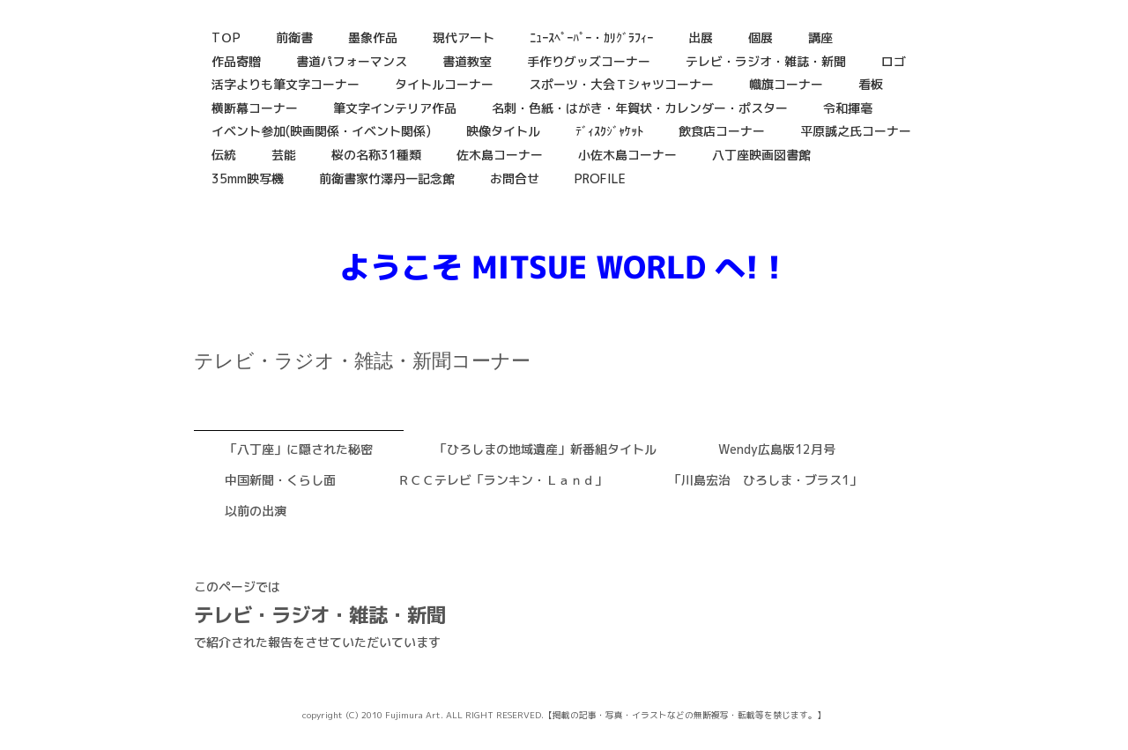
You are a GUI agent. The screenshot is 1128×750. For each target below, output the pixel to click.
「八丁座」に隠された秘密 (299, 449)
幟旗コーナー (786, 84)
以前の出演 (255, 510)
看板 (870, 84)
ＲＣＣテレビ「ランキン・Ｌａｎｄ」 (502, 480)
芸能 (283, 154)
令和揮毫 (847, 108)
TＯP (226, 37)
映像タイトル (503, 131)
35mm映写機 (248, 178)
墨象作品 (372, 37)
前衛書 (294, 37)
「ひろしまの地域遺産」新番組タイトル (545, 449)
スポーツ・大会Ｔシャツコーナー (621, 84)
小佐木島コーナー (627, 154)
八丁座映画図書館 (761, 154)
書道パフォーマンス (351, 61)
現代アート (463, 37)
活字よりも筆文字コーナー (286, 84)
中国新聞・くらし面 (280, 480)
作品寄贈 (236, 61)
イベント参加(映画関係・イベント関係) (321, 131)
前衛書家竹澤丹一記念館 (387, 178)
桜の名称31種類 (376, 154)
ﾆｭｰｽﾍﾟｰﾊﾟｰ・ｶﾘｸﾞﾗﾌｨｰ (591, 37)
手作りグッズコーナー (588, 61)
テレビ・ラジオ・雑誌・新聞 (766, 61)
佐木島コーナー (499, 154)
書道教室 (467, 61)
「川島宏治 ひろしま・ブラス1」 (765, 480)
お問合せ (514, 178)
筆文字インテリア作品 (394, 108)
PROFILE (600, 178)
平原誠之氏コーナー (855, 131)
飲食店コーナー (722, 131)
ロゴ (893, 61)
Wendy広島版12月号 (776, 449)
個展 (760, 37)
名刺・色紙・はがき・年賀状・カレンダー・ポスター (640, 108)
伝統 (224, 154)
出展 (700, 37)
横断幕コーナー (255, 108)
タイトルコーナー (444, 84)
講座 (820, 37)
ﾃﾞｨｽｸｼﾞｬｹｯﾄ (609, 131)
